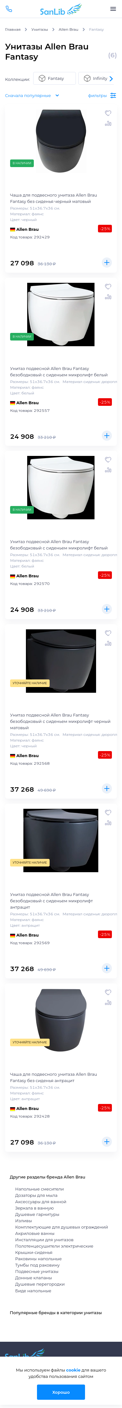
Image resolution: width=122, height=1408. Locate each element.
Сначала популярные (33, 95)
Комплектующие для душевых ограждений (61, 1227)
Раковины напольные (38, 1258)
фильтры (102, 95)
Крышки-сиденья (33, 1252)
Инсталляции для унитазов (44, 1239)
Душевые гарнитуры (37, 1214)
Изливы (23, 1220)
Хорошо (61, 1392)
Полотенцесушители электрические (54, 1246)
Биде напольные (33, 1290)
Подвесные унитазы (36, 1271)
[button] (110, 78)
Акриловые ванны (34, 1233)
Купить (107, 262)
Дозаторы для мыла (36, 1195)
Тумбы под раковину (37, 1265)
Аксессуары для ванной (40, 1201)
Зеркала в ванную (34, 1207)
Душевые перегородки (40, 1284)
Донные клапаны (33, 1277)
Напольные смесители (39, 1188)
